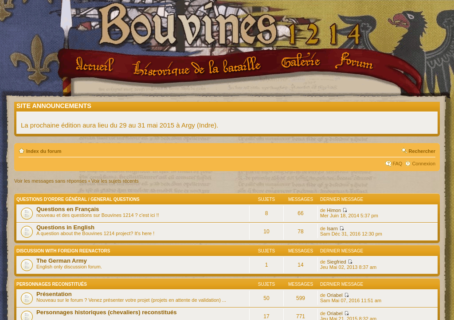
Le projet (198, 66)
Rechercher (421, 151)
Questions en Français (67, 209)
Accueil (96, 65)
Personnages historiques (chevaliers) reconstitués (106, 312)
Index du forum (43, 151)
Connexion (423, 163)
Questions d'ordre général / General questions (78, 199)
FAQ (397, 163)
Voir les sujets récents (115, 181)
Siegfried (336, 261)
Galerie (302, 61)
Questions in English (65, 227)
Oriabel (334, 295)
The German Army (61, 260)
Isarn (332, 228)
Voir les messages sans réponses (50, 181)
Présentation (54, 294)
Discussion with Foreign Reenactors (63, 250)
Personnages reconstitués (51, 284)
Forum (355, 61)
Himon (334, 210)
